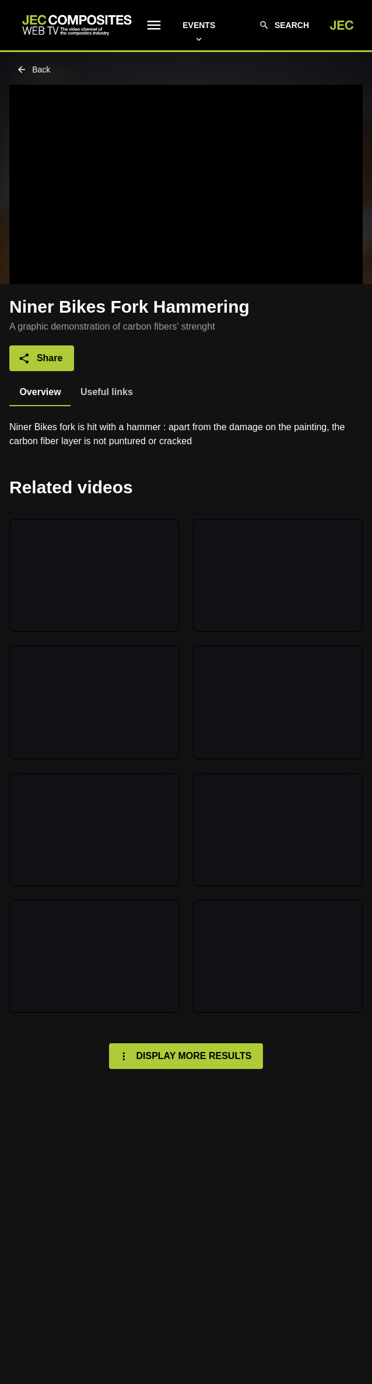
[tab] (40, 392)
